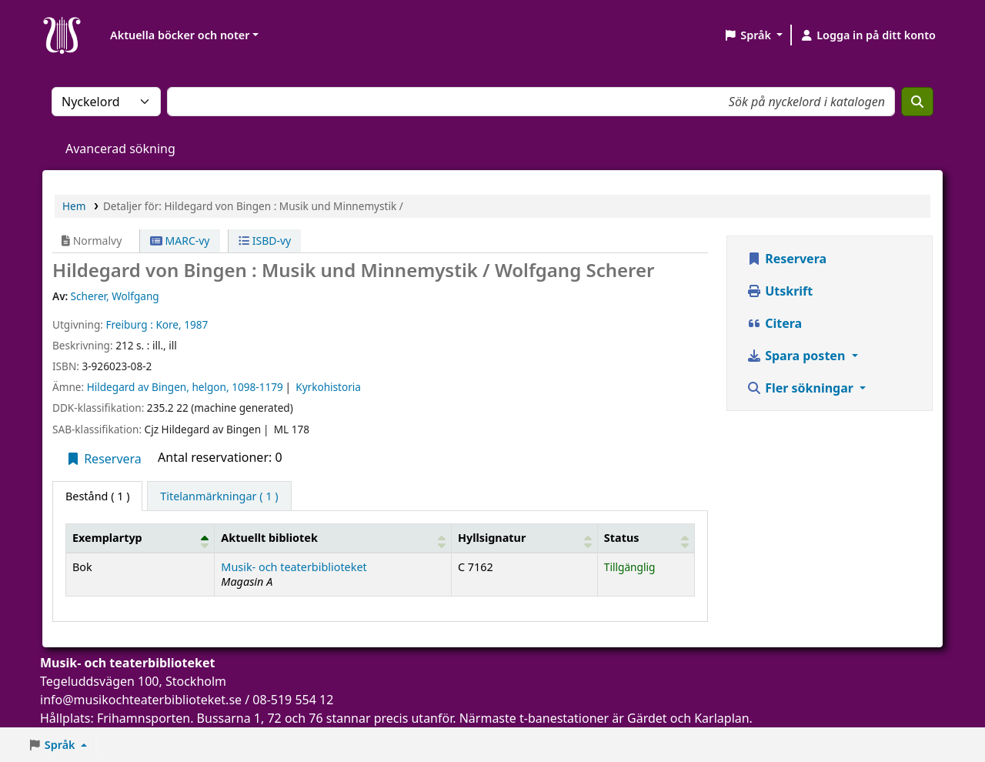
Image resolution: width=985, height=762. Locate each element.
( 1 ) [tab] (97, 496)
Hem (73, 206)
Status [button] (621, 537)
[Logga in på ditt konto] (867, 35)
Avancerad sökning (120, 148)
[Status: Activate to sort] (645, 538)
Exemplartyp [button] (107, 537)
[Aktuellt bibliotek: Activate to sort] (333, 538)
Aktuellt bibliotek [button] (269, 537)
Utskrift (779, 290)
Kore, (168, 324)
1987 (196, 324)
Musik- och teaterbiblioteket (293, 567)
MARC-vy (180, 240)
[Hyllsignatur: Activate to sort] (524, 538)
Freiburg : (128, 324)
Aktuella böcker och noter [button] (179, 35)
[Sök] (917, 101)
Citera (774, 323)
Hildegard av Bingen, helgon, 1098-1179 (185, 386)
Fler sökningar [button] (801, 387)
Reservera (103, 458)
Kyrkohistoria (328, 386)
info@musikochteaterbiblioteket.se (141, 699)
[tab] (219, 496)
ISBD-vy (265, 240)
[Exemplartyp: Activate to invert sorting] (140, 538)
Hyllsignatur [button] (492, 537)
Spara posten (797, 355)
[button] (753, 35)
